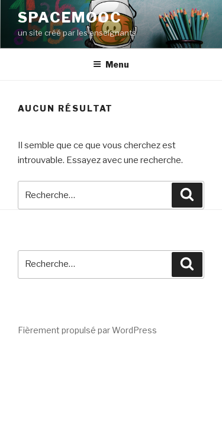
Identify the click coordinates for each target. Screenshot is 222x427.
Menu (111, 64)
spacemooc (70, 17)
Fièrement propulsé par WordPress (87, 330)
